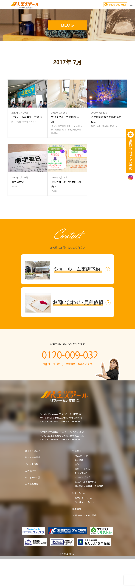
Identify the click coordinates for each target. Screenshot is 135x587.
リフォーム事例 (32, 485)
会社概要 (79, 488)
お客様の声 (30, 499)
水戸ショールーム (83, 526)
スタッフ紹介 (81, 501)
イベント (32, 135)
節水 (56, 147)
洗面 (74, 143)
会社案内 (76, 479)
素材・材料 (16, 135)
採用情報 (76, 537)
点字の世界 (17, 210)
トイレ (74, 140)
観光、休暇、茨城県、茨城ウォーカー (107, 140)
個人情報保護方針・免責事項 (89, 514)
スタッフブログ (82, 505)
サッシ (54, 140)
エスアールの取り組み (85, 510)
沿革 (77, 492)
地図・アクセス (82, 497)
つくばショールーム (84, 530)
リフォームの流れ (34, 505)
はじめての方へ (32, 479)
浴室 (68, 140)
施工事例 (62, 140)
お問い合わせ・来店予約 (84, 543)
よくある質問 (31, 512)
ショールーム (78, 521)
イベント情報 (31, 492)
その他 (25, 135)
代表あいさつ (81, 484)
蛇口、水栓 (66, 143)
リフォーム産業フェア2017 (26, 131)
